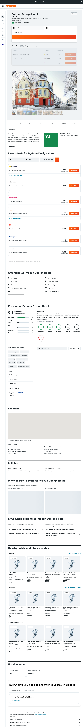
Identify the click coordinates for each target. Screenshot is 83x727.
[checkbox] (16, 394)
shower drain (20, 362)
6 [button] (27, 47)
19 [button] (23, 54)
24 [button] (15, 58)
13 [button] (27, 51)
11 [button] (19, 51)
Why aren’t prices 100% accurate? (45, 725)
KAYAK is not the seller (45, 719)
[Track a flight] (3, 29)
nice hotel (24, 355)
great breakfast (24, 352)
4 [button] (19, 47)
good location (12, 362)
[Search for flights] (3, 11)
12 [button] (23, 51)
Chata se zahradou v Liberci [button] (70, 572)
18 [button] (19, 54)
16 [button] (38, 51)
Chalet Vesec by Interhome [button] (34, 572)
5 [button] (23, 47)
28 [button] (31, 58)
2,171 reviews (25, 22)
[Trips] (3, 37)
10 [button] (15, 51)
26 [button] (23, 58)
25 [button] (19, 58)
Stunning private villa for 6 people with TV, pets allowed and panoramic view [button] (52, 574)
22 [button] (35, 54)
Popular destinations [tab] (28, 690)
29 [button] (35, 58)
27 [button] (27, 58)
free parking (12, 359)
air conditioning (12, 366)
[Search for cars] (3, 17)
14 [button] (31, 51)
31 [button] (15, 62)
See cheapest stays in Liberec (73, 587)
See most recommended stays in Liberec (70, 622)
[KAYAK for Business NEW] (3, 32)
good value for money (23, 366)
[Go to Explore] (3, 25)
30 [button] (39, 58)
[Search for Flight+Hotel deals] (3, 21)
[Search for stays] (3, 14)
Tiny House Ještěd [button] (68, 641)
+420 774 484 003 (17, 20)
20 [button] (27, 54)
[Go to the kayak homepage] (11, 6)
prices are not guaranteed (40, 714)
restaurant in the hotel (22, 359)
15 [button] (35, 51)
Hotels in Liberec (16, 700)
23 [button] (39, 54)
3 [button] (15, 47)
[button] (81, 2)
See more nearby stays (74, 553)
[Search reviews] (53, 348)
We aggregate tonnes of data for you (45, 722)
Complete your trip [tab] (16, 690)
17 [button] (15, 54)
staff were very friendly (14, 355)
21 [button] (31, 54)
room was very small (14, 352)
